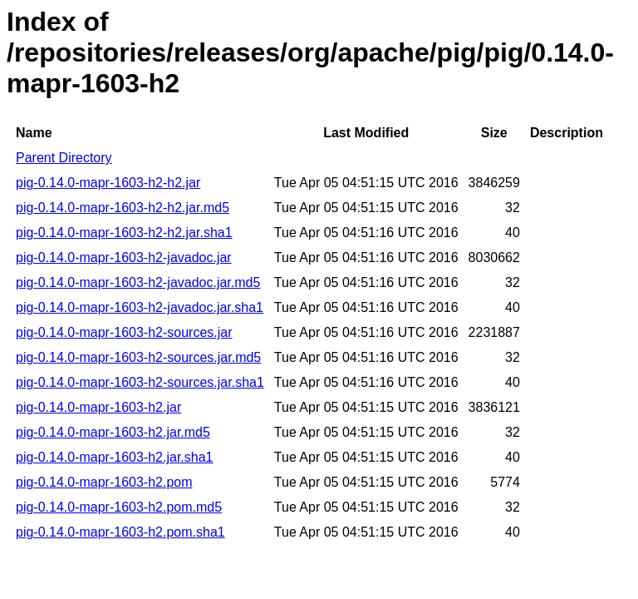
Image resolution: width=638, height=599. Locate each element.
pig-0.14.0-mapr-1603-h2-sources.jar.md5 (138, 357)
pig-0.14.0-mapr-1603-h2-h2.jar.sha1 (124, 232)
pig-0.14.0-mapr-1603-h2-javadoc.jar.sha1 (139, 307)
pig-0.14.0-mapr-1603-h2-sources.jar (124, 332)
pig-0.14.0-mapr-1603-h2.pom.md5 (119, 507)
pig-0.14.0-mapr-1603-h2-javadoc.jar (124, 257)
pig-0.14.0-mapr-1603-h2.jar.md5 (113, 432)
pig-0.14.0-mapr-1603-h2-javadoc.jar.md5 (138, 282)
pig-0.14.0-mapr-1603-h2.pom (104, 482)
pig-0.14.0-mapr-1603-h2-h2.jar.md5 (122, 207)
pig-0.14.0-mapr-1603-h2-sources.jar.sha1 (140, 382)
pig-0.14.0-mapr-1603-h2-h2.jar (108, 183)
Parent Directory (64, 158)
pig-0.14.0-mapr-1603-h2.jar (98, 407)
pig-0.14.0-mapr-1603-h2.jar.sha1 (114, 457)
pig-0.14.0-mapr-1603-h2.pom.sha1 (120, 532)
